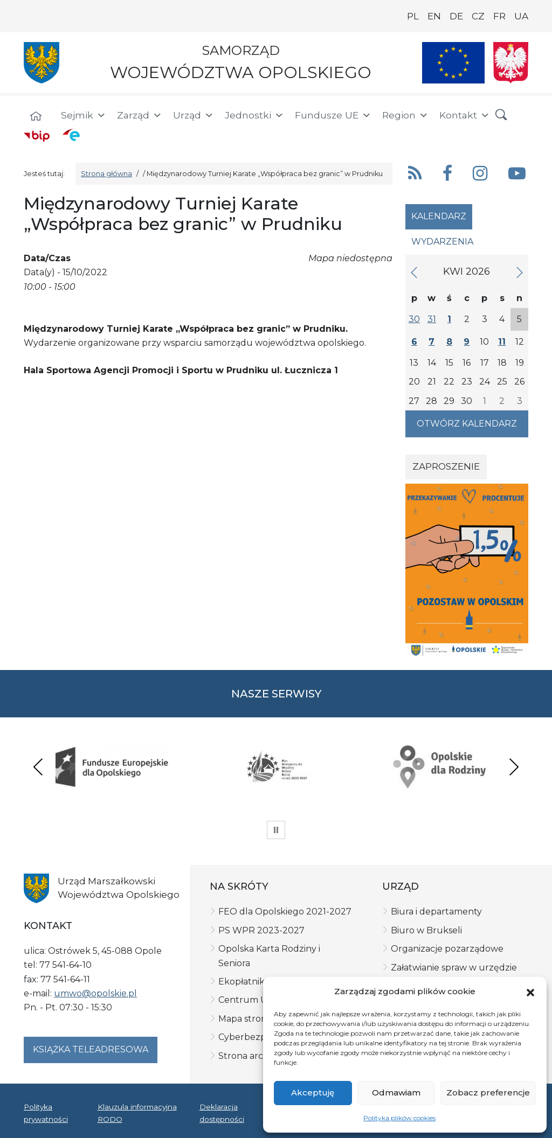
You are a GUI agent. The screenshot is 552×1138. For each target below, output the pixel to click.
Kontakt (464, 115)
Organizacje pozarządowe (447, 949)
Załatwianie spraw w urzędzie (454, 967)
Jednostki (254, 115)
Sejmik (83, 115)
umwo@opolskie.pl (95, 993)
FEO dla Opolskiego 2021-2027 (284, 911)
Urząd (193, 115)
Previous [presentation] (38, 767)
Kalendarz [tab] (438, 216)
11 (502, 342)
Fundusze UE (333, 115)
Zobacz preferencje (488, 1092)
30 (414, 319)
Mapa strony (245, 1019)
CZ (478, 16)
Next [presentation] (514, 767)
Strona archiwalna (257, 1056)
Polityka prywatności (46, 1112)
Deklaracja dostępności (221, 1112)
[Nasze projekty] (453, 62)
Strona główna (106, 174)
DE (456, 16)
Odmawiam (396, 1092)
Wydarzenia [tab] (442, 241)
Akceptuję (312, 1092)
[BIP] (37, 135)
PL (413, 16)
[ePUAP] (71, 134)
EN (434, 16)
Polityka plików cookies (399, 1118)
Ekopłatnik (241, 981)
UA (521, 16)
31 (431, 319)
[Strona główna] (36, 117)
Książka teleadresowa (90, 1049)
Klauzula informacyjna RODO (137, 1112)
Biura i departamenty (436, 911)
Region (405, 115)
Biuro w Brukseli (426, 930)
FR (499, 16)
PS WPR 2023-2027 (261, 930)
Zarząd (139, 115)
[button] (530, 991)
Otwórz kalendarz (467, 423)
